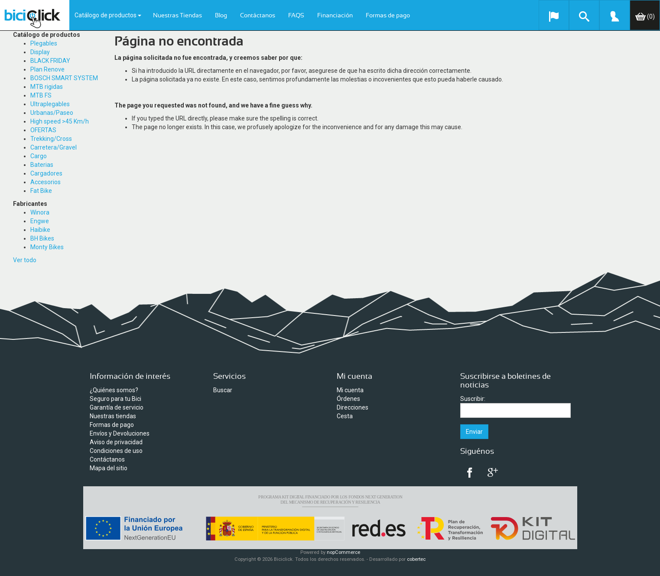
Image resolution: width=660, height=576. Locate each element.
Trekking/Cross (51, 138)
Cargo (38, 156)
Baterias (41, 164)
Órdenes (348, 398)
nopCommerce (343, 552)
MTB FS (41, 95)
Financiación (335, 16)
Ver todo (24, 260)
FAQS (296, 16)
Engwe (39, 221)
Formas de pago (388, 16)
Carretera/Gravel (53, 147)
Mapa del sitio (108, 468)
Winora (39, 212)
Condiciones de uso (116, 450)
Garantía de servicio (116, 407)
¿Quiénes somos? (114, 390)
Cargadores (46, 173)
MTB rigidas (46, 86)
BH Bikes (42, 238)
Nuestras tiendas (113, 416)
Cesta (345, 416)
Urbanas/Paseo (51, 112)
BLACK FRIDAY (50, 60)
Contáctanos (257, 16)
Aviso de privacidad (116, 442)
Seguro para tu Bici (115, 398)
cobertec (416, 559)
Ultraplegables (50, 104)
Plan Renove (47, 69)
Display (40, 52)
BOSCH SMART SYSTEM (64, 78)
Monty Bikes (47, 247)
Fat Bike (41, 190)
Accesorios (45, 182)
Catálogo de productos (108, 15)
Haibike (40, 229)
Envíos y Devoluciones (120, 433)
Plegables (43, 43)
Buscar (222, 390)
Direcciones (352, 407)
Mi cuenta (350, 390)
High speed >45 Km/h (59, 121)
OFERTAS (43, 130)
